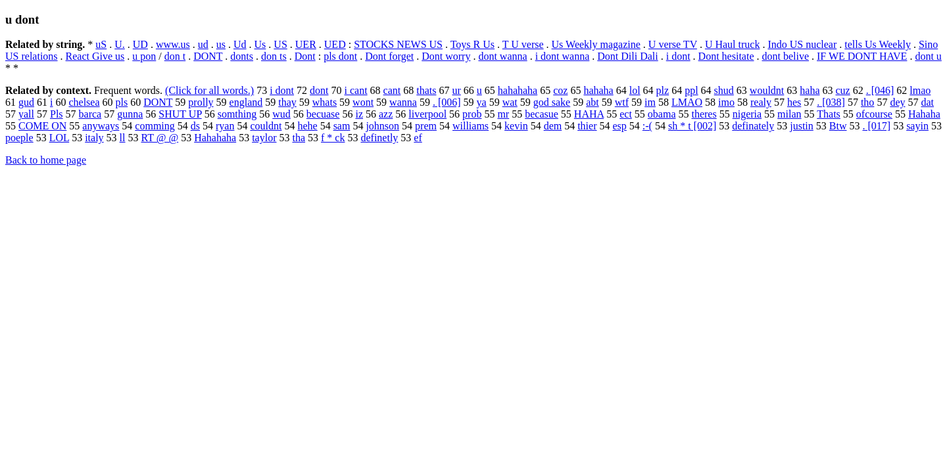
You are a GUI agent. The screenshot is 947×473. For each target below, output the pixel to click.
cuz (843, 90)
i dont (678, 56)
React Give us (95, 56)
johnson (382, 125)
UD (140, 44)
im (650, 102)
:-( (647, 125)
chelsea (83, 102)
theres (703, 114)
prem (426, 125)
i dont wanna (562, 56)
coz (560, 90)
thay (287, 102)
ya (482, 102)
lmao (920, 90)
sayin (917, 125)
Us (260, 44)
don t (174, 56)
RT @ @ (160, 137)
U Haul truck (732, 44)
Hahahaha (215, 137)
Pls (56, 114)
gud (26, 102)
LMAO (686, 102)
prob (471, 114)
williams (470, 125)
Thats (828, 114)
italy (94, 137)
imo (726, 102)
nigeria (747, 114)
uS (101, 44)
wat (510, 102)
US (280, 44)
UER (305, 44)
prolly (200, 102)
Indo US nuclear (802, 44)
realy (760, 102)
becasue (541, 114)
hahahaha (517, 90)
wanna (403, 102)
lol (635, 90)
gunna (130, 114)
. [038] (831, 102)
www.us (173, 44)
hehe (307, 125)
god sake (551, 102)
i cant (356, 90)
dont (319, 90)
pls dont (340, 56)
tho (867, 102)
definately (753, 125)
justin (801, 125)
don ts (274, 56)
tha (298, 137)
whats (324, 102)
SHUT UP (179, 114)
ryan (225, 125)
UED (335, 44)
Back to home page (45, 160)
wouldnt (767, 90)
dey (897, 102)
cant (392, 90)
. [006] (447, 102)
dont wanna (502, 56)
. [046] (880, 90)
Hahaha (924, 114)
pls (122, 102)
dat (927, 102)
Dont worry (446, 56)
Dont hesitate (726, 56)
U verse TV (672, 44)
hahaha (598, 90)
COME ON (42, 125)
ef (418, 137)
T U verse (523, 44)
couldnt (265, 125)
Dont (305, 56)
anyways (100, 125)
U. (119, 44)
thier (586, 125)
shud (724, 90)
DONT (207, 56)
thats (426, 90)
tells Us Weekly (877, 44)
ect (625, 114)
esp (620, 125)
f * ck (333, 137)
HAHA (589, 114)
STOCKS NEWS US (398, 44)
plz (662, 90)
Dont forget (389, 56)
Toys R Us (472, 44)
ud (203, 44)
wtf (622, 102)
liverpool (427, 114)
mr (503, 114)
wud (281, 114)
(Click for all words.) (209, 90)
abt (592, 102)
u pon (144, 56)
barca (90, 114)
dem (553, 125)
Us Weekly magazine (596, 44)
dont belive (785, 56)
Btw (838, 125)
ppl (691, 90)
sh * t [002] (692, 125)
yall (26, 114)
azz (386, 114)
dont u (928, 56)
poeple (19, 137)
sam (342, 125)
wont (363, 102)
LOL (59, 137)
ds (195, 125)
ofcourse (874, 114)
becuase (323, 114)
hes (794, 102)
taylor (264, 137)
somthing (237, 114)
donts (241, 56)
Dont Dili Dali (627, 56)
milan (789, 114)
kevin (516, 125)
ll (123, 137)
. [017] (876, 125)
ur (456, 90)
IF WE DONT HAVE (862, 56)
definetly (379, 137)
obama (662, 114)
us (221, 44)
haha (809, 90)
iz (359, 114)
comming (154, 125)
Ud (240, 44)
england (246, 102)
